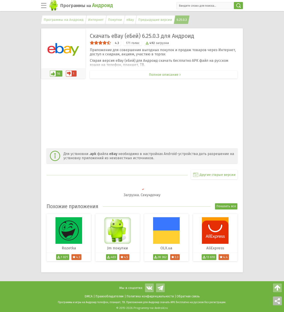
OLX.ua (166, 248)
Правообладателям (109, 296)
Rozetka (69, 248)
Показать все (226, 206)
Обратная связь (188, 296)
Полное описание (163, 75)
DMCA (89, 296)
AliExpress (215, 248)
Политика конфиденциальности (150, 296)
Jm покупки (117, 248)
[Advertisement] (142, 114)
